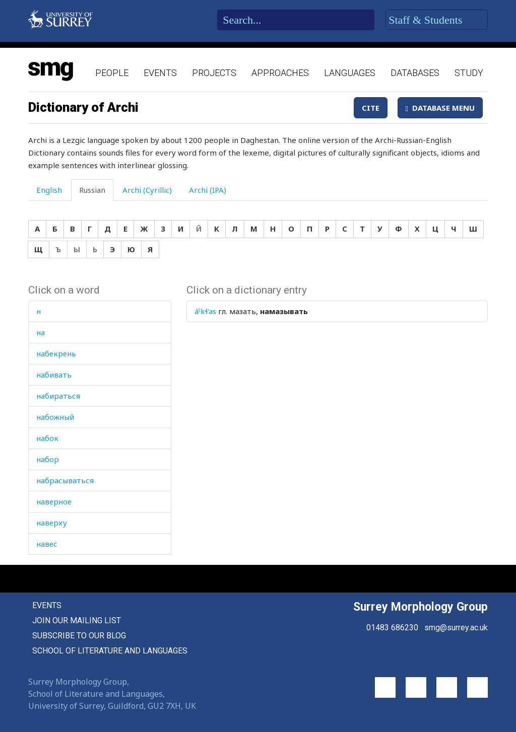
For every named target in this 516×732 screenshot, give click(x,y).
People (111, 72)
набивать (54, 375)
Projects (214, 72)
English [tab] (49, 190)
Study (469, 72)
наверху (51, 523)
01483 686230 (392, 627)
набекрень (56, 353)
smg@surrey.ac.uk (456, 627)
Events (160, 72)
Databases (415, 72)
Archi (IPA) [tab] (207, 190)
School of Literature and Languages (109, 650)
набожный (55, 417)
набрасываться (65, 480)
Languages (349, 72)
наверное (54, 501)
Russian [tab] (92, 190)
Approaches (280, 72)
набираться (58, 396)
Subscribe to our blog (79, 635)
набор (47, 459)
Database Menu (440, 108)
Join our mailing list (76, 620)
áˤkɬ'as (205, 311)
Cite (370, 108)
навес (46, 544)
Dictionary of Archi (83, 107)
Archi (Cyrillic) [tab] (147, 190)
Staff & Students (437, 20)
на (40, 332)
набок (47, 438)
